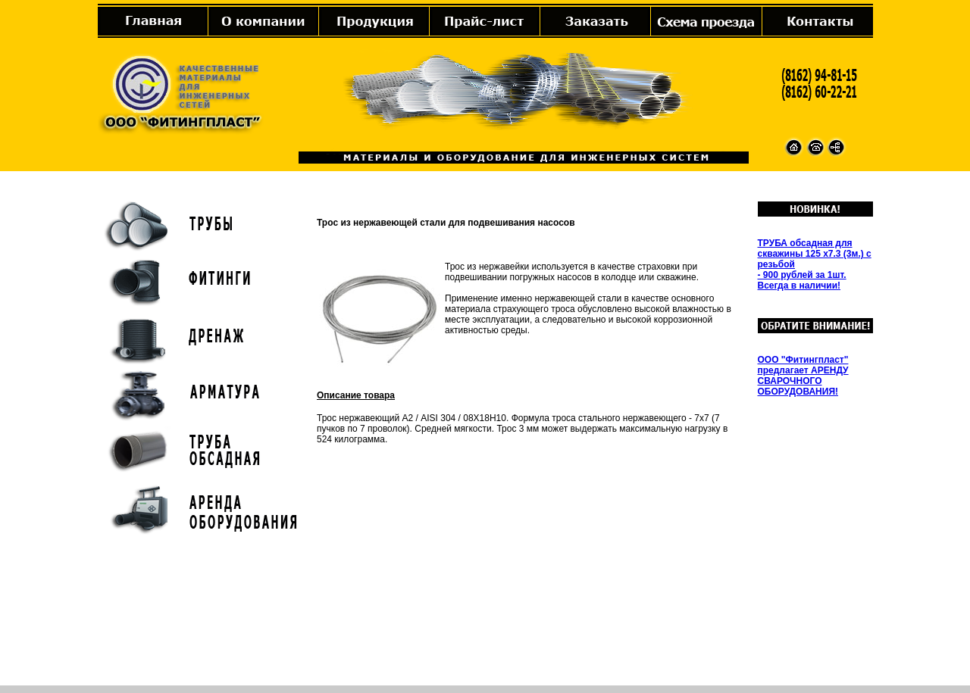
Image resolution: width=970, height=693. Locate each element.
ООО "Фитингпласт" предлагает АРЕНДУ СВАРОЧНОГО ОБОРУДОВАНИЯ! (803, 375)
